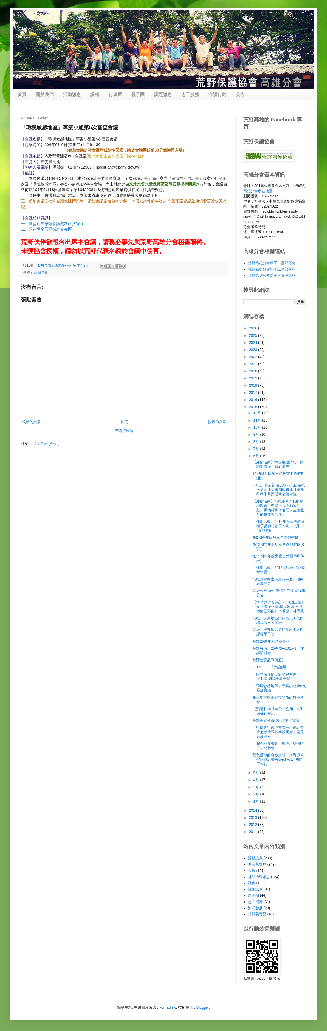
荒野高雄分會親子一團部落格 (272, 263)
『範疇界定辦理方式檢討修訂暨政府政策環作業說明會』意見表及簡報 (278, 731)
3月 (256, 787)
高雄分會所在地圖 (258, 191)
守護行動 (217, 94)
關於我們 (45, 94)
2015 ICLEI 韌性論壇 (269, 667)
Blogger (202, 1007)
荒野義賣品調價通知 (268, 660)
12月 (257, 413)
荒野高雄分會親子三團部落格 (272, 275)
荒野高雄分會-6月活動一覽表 (276, 720)
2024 (253, 342)
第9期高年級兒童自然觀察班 (275, 537)
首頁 (22, 94)
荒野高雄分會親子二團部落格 (272, 269)
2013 (253, 817)
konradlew (168, 1007)
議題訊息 (163, 94)
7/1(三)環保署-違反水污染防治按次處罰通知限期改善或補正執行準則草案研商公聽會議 (278, 489)
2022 (253, 357)
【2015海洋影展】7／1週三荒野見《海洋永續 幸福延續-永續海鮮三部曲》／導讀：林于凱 (278, 606)
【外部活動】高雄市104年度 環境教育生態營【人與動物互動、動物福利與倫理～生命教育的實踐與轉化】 (278, 507)
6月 (256, 456)
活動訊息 (72, 94)
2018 (253, 385)
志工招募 (255, 902)
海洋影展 (255, 908)
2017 (253, 392)
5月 (256, 773)
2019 (253, 378)
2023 (253, 350)
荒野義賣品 (257, 914)
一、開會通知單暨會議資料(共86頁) (52, 223)
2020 (253, 371)
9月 (256, 434)
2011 (253, 832)
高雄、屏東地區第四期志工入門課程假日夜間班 (278, 620)
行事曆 (115, 94)
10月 (257, 427)
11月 (257, 420)
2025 (253, 335)
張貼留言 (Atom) (46, 443)
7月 (256, 449)
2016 (253, 399)
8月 (256, 442)
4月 (256, 780)
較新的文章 (31, 422)
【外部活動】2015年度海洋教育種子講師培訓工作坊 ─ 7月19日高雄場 (278, 526)
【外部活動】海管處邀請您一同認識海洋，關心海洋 (278, 464)
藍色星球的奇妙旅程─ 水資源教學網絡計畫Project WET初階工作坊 (278, 759)
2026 (253, 328)
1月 (256, 801)
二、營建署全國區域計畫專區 (46, 229)
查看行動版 (124, 431)
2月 (256, 794)
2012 (253, 824)
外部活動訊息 (259, 877)
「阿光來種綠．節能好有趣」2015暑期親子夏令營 (276, 676)
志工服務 (190, 94)
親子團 (138, 94)
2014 (253, 810)
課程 (94, 94)
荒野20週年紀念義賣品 (271, 641)
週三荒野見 (257, 864)
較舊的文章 (217, 422)
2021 (253, 364)
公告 (240, 94)
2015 (253, 407)
